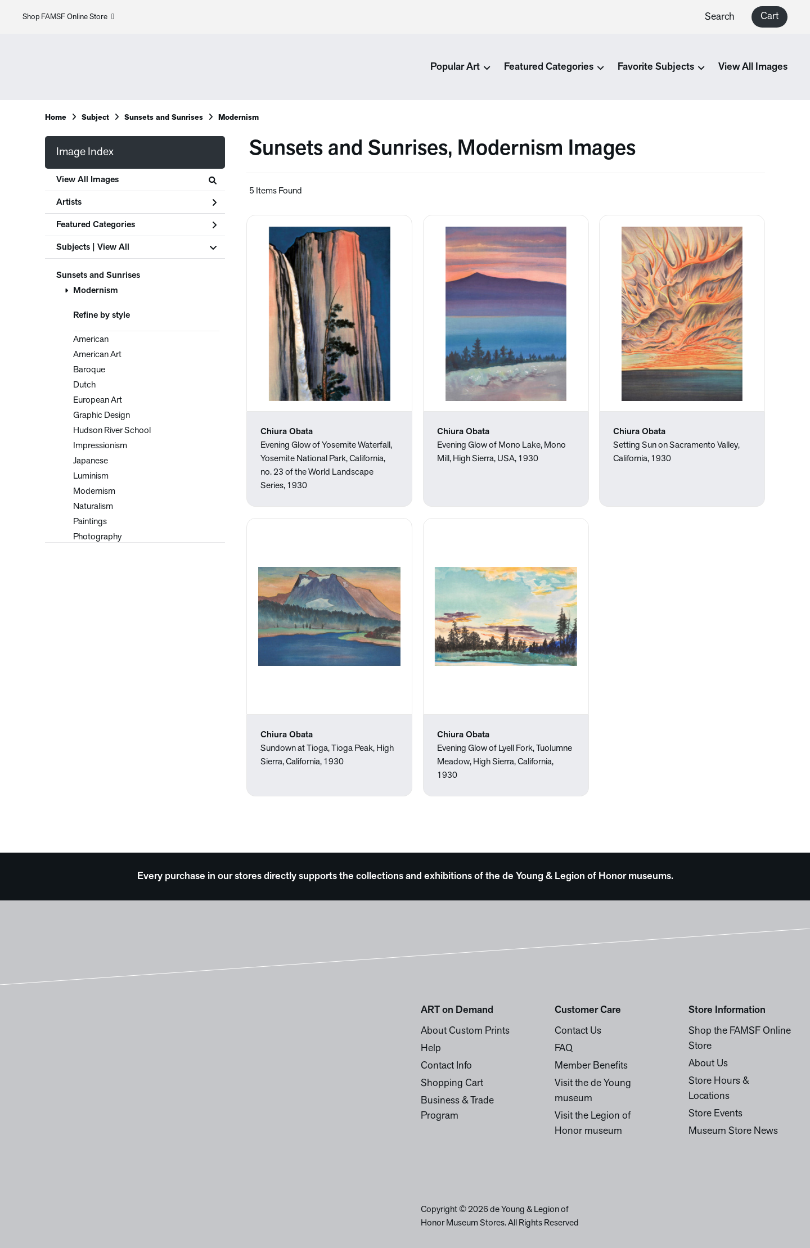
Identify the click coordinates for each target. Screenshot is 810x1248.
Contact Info (446, 1066)
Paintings (90, 521)
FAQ (564, 1048)
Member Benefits (591, 1066)
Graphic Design (101, 415)
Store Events (715, 1114)
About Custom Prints (465, 1031)
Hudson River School (112, 430)
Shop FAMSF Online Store (68, 17)
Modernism (95, 290)
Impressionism (100, 445)
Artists (136, 202)
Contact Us (578, 1031)
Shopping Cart (452, 1083)
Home (55, 118)
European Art (97, 400)
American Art (97, 354)
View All (113, 247)
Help (431, 1048)
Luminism (91, 476)
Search (720, 17)
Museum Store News (733, 1131)
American (91, 339)
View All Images (753, 67)
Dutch (84, 385)
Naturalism (93, 506)
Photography (97, 537)
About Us (708, 1063)
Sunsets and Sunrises (98, 275)
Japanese (90, 461)
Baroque (89, 370)
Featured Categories (136, 224)
